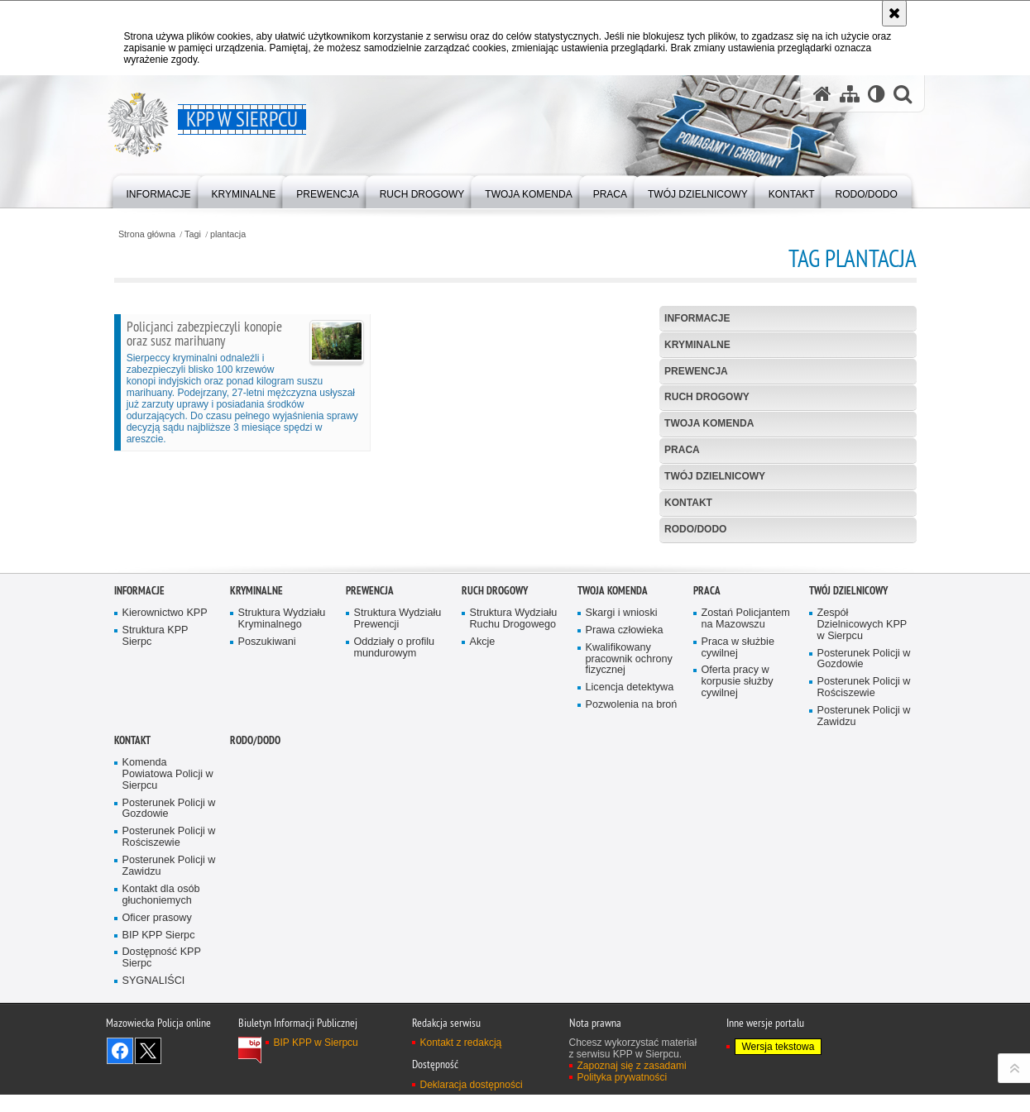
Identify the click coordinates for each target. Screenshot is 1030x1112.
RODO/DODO (695, 529)
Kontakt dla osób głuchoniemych (161, 1091)
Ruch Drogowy (707, 397)
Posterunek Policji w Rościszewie (864, 883)
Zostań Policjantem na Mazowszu (746, 815)
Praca (682, 450)
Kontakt (688, 502)
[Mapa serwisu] (850, 94)
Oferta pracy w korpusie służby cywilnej (738, 878)
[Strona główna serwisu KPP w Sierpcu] (822, 94)
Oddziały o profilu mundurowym (394, 844)
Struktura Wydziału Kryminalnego (282, 815)
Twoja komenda (709, 423)
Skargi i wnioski (622, 809)
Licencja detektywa (630, 883)
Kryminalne (697, 345)
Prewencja (696, 371)
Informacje (697, 318)
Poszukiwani (267, 838)
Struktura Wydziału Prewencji (398, 815)
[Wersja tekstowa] (876, 94)
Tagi (192, 234)
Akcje (483, 838)
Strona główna (146, 234)
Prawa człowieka (625, 826)
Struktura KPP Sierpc (155, 832)
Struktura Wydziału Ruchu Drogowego (514, 815)
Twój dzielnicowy (714, 476)
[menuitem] (159, 190)
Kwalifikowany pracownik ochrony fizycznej (629, 855)
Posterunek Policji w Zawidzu (864, 912)
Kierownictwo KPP (165, 809)
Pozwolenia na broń (632, 900)
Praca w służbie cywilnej (738, 844)
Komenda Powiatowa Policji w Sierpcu (167, 970)
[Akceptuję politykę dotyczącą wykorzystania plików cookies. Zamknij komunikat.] (894, 13)
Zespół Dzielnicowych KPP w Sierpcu (862, 821)
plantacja (228, 234)
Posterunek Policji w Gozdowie (864, 855)
